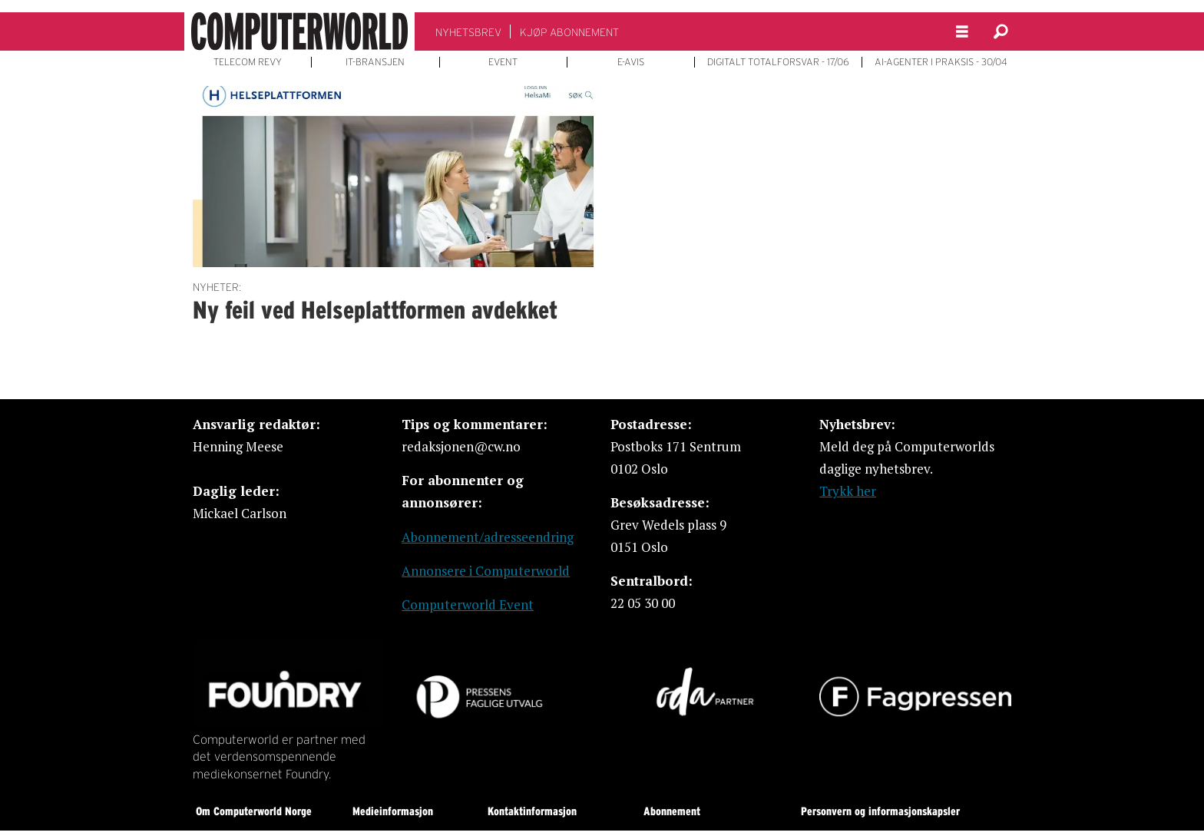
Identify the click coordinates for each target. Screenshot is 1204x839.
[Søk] (1000, 31)
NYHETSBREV (468, 32)
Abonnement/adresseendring (488, 537)
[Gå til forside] (299, 31)
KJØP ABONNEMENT (569, 32)
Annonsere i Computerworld (486, 571)
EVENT (503, 62)
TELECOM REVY (247, 62)
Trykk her (847, 491)
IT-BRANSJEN (375, 62)
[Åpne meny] (962, 32)
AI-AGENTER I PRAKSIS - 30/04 (941, 62)
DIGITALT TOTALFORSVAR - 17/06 (778, 62)
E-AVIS (630, 62)
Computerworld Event (468, 604)
